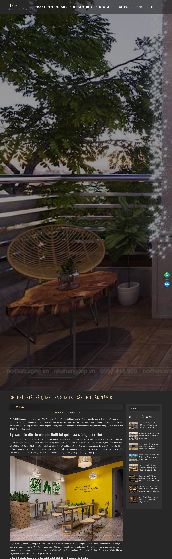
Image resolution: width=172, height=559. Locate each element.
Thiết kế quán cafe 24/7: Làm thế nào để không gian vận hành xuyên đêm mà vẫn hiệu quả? (149, 489)
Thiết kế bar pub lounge (81, 7)
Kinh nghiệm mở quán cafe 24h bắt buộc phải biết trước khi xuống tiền (149, 478)
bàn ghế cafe (125, 7)
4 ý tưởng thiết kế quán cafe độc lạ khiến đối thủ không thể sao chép (149, 446)
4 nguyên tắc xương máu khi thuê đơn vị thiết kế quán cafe (149, 436)
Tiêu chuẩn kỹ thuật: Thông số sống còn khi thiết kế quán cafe (148, 425)
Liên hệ (150, 7)
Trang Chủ (40, 7)
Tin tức (139, 7)
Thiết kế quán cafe (57, 7)
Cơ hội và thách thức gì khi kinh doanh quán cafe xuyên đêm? (149, 499)
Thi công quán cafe (106, 7)
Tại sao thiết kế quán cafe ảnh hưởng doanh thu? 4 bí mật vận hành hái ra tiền (148, 467)
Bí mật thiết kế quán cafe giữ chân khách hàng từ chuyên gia (149, 457)
